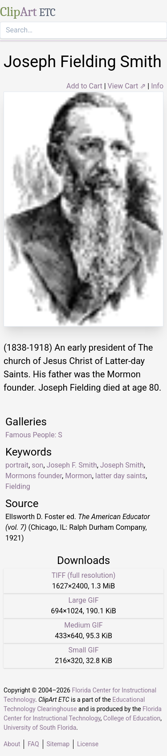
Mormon (78, 476)
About (12, 744)
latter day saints (120, 476)
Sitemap (58, 744)
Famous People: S (33, 435)
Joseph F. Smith (72, 465)
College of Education (132, 718)
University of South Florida (40, 727)
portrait (17, 465)
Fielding (17, 486)
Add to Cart (84, 86)
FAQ (33, 744)
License (87, 744)
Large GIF (83, 600)
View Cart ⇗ (127, 86)
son (37, 465)
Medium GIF (83, 625)
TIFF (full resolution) (84, 575)
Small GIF (83, 650)
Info (157, 86)
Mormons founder (33, 476)
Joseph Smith (122, 465)
